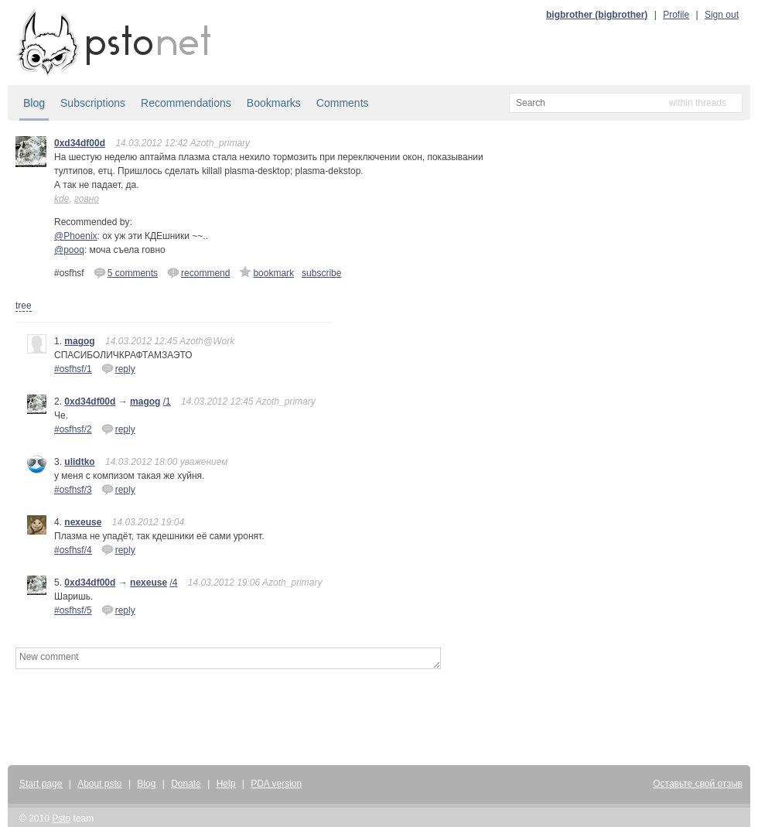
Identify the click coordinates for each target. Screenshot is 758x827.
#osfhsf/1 (73, 369)
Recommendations (186, 103)
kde (61, 198)
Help (226, 783)
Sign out (722, 14)
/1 (167, 401)
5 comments (126, 272)
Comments (342, 103)
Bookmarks (274, 103)
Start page (40, 783)
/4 (173, 582)
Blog (34, 103)
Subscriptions (92, 103)
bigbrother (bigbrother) (596, 14)
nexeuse (82, 522)
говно (86, 198)
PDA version (276, 783)
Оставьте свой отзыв (698, 783)
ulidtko (79, 461)
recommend (198, 272)
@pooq (69, 249)
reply (118, 368)
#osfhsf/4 (73, 550)
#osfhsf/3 (73, 489)
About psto (99, 783)
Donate (186, 783)
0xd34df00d (79, 143)
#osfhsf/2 (73, 429)
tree (23, 305)
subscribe (321, 273)
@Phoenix (75, 236)
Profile (676, 14)
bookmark (266, 272)
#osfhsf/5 (73, 610)
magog (79, 341)
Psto (61, 818)
